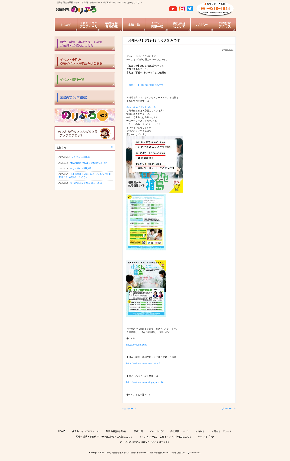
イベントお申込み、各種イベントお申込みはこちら (165, 436)
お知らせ (199, 431)
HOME (61, 431)
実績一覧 (138, 431)
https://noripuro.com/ (136, 344)
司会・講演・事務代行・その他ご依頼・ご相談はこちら (104, 436)
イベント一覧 (157, 431)
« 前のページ (129, 408)
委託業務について (179, 431)
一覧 (111, 147)
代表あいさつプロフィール (85, 431)
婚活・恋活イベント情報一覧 (141, 107)
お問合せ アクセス (221, 431)
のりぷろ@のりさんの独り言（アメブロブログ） (145, 442)
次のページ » (228, 408)
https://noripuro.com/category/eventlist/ (145, 382)
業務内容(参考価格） (116, 431)
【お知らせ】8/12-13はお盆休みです (145, 85)
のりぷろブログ (206, 436)
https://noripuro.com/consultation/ (143, 363)
